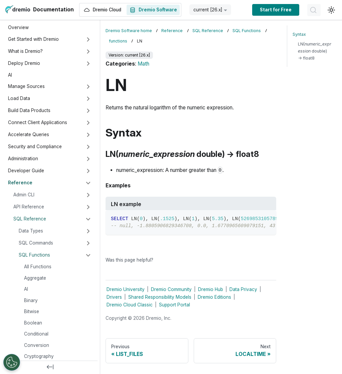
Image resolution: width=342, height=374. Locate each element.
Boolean (33, 322)
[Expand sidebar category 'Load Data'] (88, 98)
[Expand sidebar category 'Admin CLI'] (88, 195)
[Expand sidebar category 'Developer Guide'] (88, 171)
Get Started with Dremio (33, 39)
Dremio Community (171, 289)
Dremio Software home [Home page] (129, 30)
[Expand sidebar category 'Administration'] (88, 159)
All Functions (37, 266)
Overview (18, 27)
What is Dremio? (25, 51)
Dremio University (126, 289)
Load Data (19, 98)
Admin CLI (23, 194)
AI (10, 75)
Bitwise (31, 311)
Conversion (36, 345)
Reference (20, 182)
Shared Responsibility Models (159, 297)
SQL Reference (29, 218)
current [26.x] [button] (207, 9)
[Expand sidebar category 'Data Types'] (88, 231)
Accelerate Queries (28, 134)
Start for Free (276, 9)
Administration (23, 158)
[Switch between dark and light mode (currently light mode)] (331, 10)
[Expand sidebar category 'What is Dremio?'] (88, 51)
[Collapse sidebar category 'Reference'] (88, 183)
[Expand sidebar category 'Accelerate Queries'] (88, 134)
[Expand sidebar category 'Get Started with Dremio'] (88, 39)
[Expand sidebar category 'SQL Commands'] (88, 243)
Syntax (299, 34)
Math (143, 64)
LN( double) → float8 (314, 51)
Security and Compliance (35, 146)
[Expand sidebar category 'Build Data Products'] (88, 110)
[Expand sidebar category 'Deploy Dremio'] (88, 63)
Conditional (36, 334)
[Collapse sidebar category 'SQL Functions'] (88, 255)
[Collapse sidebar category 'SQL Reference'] (88, 219)
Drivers (114, 297)
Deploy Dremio (24, 63)
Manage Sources (26, 86)
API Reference (28, 206)
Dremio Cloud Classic (130, 304)
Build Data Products (29, 110)
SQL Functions (34, 255)
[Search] (314, 10)
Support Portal (174, 304)
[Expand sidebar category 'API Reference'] (88, 207)
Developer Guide (26, 170)
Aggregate (35, 278)
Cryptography (39, 356)
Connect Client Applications (37, 122)
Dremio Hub (210, 289)
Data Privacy (243, 289)
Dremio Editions (214, 297)
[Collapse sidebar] (50, 367)
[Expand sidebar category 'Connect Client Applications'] (88, 122)
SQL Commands (36, 243)
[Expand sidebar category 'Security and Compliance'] (88, 147)
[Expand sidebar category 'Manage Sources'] (88, 86)
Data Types (31, 230)
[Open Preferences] (11, 362)
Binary (31, 300)
